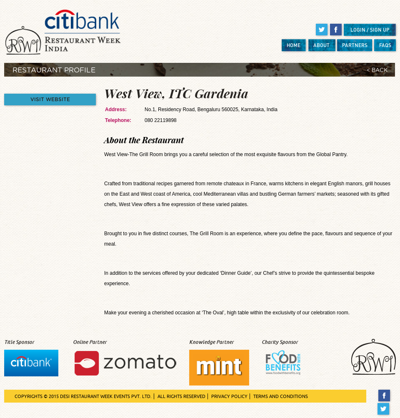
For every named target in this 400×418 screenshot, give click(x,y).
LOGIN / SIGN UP (370, 30)
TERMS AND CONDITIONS (280, 396)
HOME (293, 45)
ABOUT (321, 45)
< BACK (377, 70)
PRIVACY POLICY (229, 396)
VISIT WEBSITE (50, 99)
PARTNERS (355, 45)
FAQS (385, 45)
